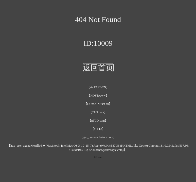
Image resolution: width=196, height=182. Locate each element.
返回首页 (98, 67)
